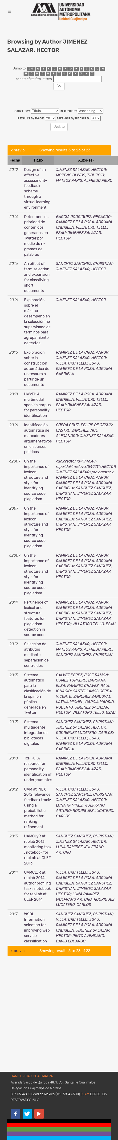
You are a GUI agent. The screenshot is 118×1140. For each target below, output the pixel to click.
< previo (18, 150)
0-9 (31, 68)
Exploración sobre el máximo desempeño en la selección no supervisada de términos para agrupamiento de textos (37, 321)
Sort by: (22, 111)
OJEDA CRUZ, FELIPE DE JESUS (84, 425)
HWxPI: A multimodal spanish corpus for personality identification (37, 405)
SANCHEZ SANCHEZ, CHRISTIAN (84, 263)
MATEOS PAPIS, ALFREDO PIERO (84, 180)
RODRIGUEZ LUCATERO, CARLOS (84, 732)
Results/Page (30, 118)
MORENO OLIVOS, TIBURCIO (80, 175)
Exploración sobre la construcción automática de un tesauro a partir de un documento (36, 368)
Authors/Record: (73, 118)
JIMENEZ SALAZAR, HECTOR (81, 169)
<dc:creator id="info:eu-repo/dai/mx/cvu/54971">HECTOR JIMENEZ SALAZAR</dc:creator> (86, 466)
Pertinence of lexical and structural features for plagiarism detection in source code (36, 618)
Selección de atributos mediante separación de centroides (36, 655)
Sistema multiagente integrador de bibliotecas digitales (36, 733)
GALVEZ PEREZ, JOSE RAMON (82, 675)
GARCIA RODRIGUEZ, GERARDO (83, 217)
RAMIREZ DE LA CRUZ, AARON (82, 352)
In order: (68, 111)
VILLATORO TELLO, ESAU (77, 363)
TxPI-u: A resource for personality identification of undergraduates (38, 769)
